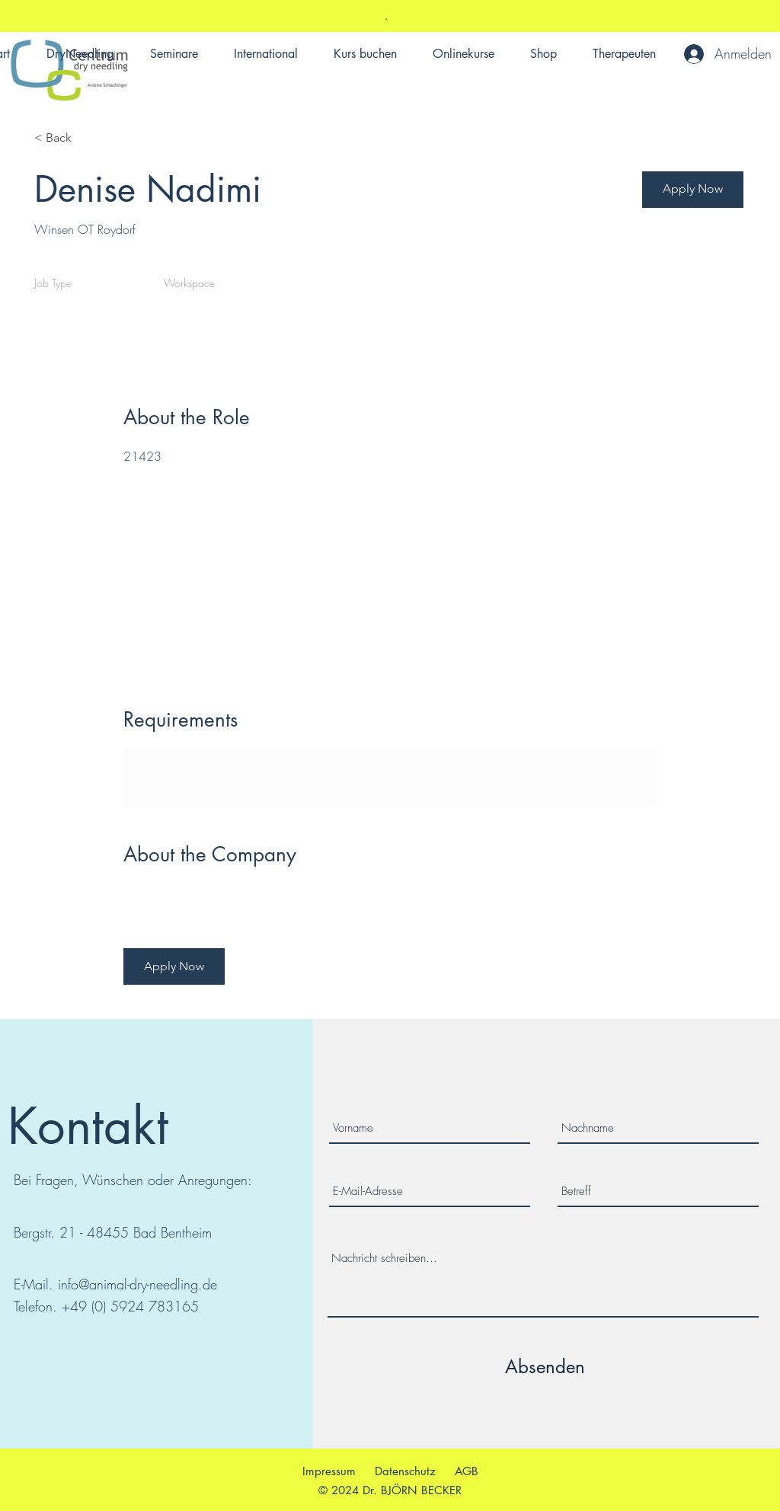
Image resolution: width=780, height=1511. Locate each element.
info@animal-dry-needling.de (137, 1284)
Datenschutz (405, 1471)
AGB (466, 1471)
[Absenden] (545, 1366)
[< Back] (88, 138)
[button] (692, 189)
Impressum (329, 1471)
